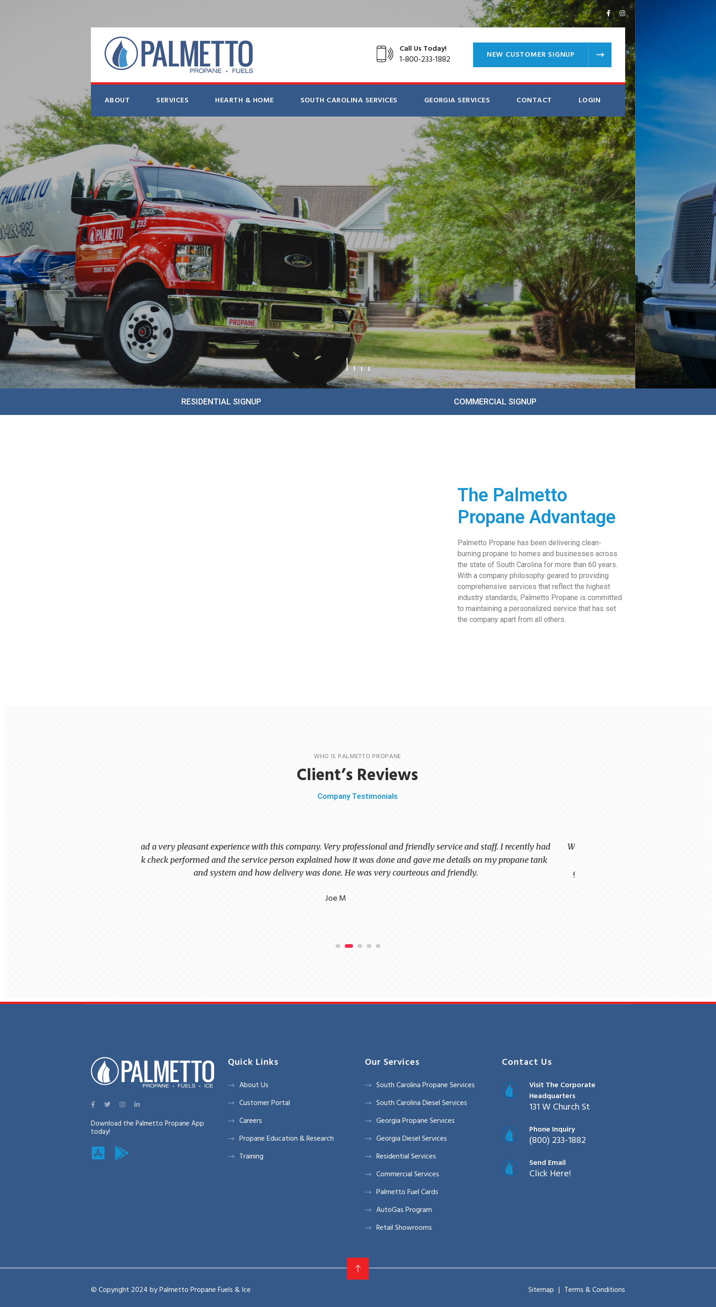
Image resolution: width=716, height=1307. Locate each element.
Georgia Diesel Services (411, 1138)
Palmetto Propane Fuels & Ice (205, 1290)
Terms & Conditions (594, 1290)
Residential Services (406, 1156)
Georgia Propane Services (415, 1121)
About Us (253, 1085)
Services (172, 100)
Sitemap (541, 1290)
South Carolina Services (349, 100)
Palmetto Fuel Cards (407, 1192)
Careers (250, 1121)
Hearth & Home (244, 100)
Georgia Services (457, 100)
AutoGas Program (404, 1210)
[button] (354, 364)
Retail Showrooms (404, 1227)
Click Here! (550, 1174)
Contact (534, 100)
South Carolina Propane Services (425, 1085)
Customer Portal (264, 1103)
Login (589, 100)
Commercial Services (407, 1174)
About (117, 100)
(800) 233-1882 (557, 1140)
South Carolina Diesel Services (421, 1103)
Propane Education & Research (286, 1138)
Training (251, 1156)
